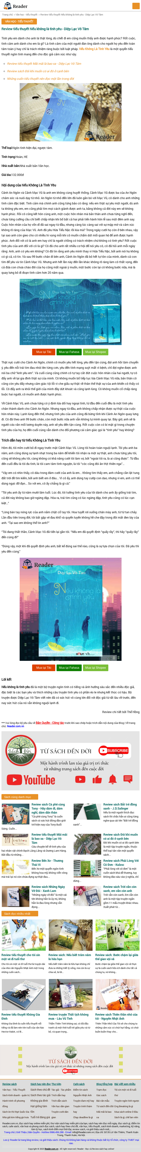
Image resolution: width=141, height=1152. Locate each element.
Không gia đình (39, 1100)
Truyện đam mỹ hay (83, 1100)
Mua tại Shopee (95, 351)
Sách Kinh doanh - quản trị (16, 1095)
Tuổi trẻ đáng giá (40, 1117)
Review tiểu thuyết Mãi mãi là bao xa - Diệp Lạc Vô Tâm (44, 63)
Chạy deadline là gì (83, 1117)
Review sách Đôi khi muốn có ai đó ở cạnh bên (38, 71)
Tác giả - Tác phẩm (61, 1089)
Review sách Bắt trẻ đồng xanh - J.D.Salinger (120, 806)
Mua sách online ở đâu (126, 1111)
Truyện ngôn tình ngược (126, 1100)
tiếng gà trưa (22, 1117)
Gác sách (101, 1095)
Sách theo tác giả (40, 1095)
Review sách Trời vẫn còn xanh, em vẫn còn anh (119, 889)
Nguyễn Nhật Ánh (82, 1095)
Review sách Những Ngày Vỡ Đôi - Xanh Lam (48, 889)
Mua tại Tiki (43, 351)
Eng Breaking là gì (123, 1106)
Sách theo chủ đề (40, 1089)
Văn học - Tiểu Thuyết (13, 1089)
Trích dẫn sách (59, 1100)
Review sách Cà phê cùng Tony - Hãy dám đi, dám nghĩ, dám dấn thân (48, 808)
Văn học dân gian (60, 1106)
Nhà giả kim (8, 1117)
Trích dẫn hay (58, 1095)
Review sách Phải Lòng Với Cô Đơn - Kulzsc (121, 863)
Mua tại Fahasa (69, 351)
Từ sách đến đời (104, 1106)
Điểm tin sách (80, 1089)
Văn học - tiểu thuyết (26, 14)
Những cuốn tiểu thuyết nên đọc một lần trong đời (40, 79)
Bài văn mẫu (102, 1100)
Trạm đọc (101, 1089)
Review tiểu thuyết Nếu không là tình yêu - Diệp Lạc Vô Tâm (71, 14)
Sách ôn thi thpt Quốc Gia (15, 1111)
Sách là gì (119, 1117)
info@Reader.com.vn (83, 1132)
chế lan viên (132, 1117)
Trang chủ (7, 14)
